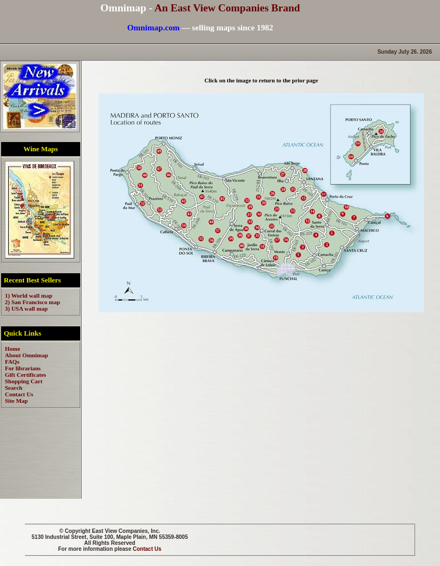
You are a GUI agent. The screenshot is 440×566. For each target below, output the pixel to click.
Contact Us (147, 549)
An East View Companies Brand (227, 8)
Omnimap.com (153, 27)
